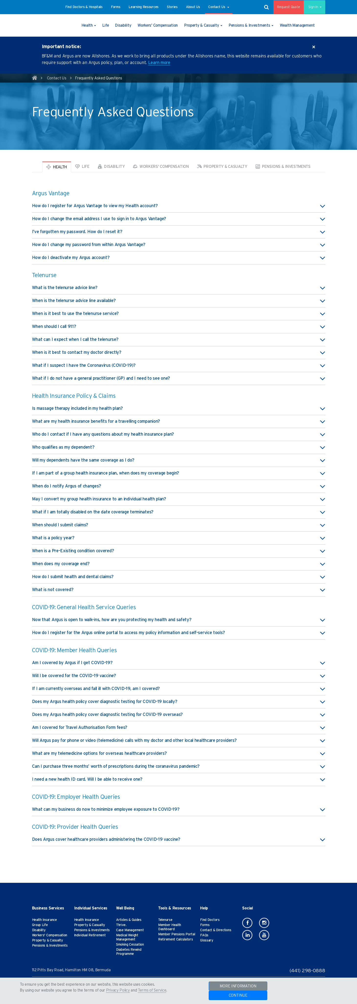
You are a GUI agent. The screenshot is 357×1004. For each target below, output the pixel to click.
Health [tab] (56, 167)
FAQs (204, 935)
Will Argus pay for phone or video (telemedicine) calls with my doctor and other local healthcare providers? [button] (178, 740)
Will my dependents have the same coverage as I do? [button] (178, 460)
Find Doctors (209, 920)
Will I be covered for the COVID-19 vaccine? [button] (178, 675)
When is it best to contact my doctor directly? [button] (178, 352)
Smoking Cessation (130, 944)
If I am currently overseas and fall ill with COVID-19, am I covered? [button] (178, 688)
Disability (39, 930)
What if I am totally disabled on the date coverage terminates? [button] (178, 512)
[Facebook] (247, 923)
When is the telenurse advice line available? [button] (178, 300)
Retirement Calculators (175, 939)
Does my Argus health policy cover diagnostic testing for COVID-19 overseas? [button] (178, 714)
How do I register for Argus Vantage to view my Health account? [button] (178, 206)
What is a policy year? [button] (178, 538)
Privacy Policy (118, 990)
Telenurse (165, 920)
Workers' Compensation (49, 935)
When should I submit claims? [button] (178, 525)
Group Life (40, 925)
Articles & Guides (128, 920)
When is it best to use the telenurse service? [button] (178, 313)
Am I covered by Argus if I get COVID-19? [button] (178, 663)
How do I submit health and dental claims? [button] (178, 576)
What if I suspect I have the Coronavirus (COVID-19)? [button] (178, 365)
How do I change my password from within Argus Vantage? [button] (178, 244)
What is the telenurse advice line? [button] (178, 287)
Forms (205, 925)
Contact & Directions (215, 930)
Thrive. (121, 925)
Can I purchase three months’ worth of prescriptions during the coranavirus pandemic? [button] (178, 766)
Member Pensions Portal (176, 934)
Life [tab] (82, 166)
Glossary (206, 940)
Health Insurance (44, 920)
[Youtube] (264, 935)
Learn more (159, 63)
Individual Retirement (90, 935)
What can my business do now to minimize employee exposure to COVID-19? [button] (178, 809)
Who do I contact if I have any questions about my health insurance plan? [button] (178, 434)
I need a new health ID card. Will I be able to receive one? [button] (178, 779)
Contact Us (56, 78)
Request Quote (285, 7)
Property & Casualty (47, 940)
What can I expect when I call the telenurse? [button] (178, 339)
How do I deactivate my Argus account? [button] (178, 257)
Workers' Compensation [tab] (161, 166)
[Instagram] (264, 923)
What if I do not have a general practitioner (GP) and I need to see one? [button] (178, 378)
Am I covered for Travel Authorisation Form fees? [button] (178, 727)
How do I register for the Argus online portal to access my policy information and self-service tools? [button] (178, 632)
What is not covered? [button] (178, 589)
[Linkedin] (247, 935)
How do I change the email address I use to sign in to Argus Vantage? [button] (178, 219)
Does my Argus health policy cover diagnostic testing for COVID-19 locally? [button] (178, 701)
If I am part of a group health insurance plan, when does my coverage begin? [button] (178, 473)
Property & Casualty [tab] (222, 166)
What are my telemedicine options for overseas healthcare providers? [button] (178, 753)
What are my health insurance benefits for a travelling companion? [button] (178, 421)
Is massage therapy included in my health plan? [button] (178, 408)
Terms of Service (152, 990)
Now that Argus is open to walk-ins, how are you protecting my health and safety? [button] (178, 619)
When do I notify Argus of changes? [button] (178, 486)
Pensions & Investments (50, 945)
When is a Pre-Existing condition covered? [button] (178, 551)
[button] (84, 7)
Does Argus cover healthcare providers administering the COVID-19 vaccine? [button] (178, 839)
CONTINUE (238, 995)
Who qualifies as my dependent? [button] (178, 447)
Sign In (312, 7)
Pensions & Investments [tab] (283, 166)
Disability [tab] (111, 166)
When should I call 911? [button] (178, 326)
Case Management (130, 930)
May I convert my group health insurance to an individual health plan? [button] (178, 499)
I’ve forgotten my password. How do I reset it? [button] (178, 231)
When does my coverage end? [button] (178, 564)
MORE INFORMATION (238, 986)
